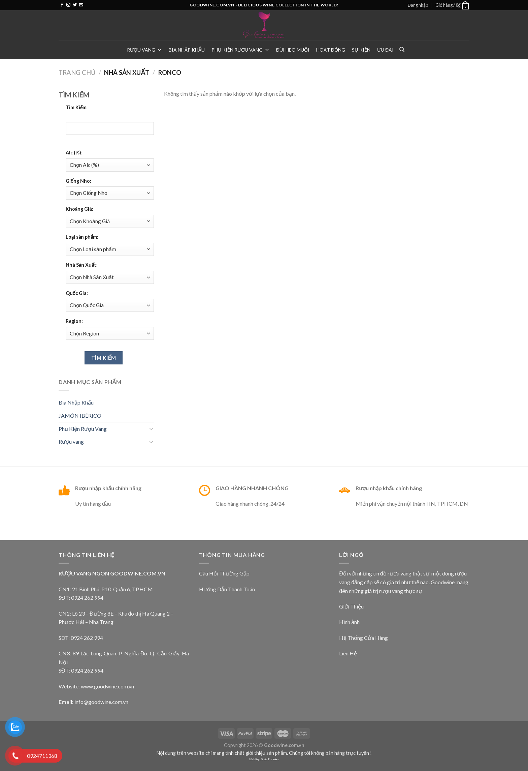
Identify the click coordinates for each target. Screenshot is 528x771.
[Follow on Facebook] (62, 5)
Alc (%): (74, 152)
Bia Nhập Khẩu (187, 50)
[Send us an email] (81, 5)
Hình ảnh (349, 622)
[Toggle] (151, 428)
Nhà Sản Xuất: (82, 265)
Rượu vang (144, 50)
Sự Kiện (361, 50)
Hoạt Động (330, 50)
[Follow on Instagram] (68, 5)
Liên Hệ (348, 653)
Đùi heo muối (292, 50)
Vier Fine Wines (271, 759)
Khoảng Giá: (79, 209)
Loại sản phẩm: (82, 237)
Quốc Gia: (77, 293)
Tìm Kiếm (76, 107)
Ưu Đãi (385, 50)
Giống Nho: (78, 181)
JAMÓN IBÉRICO (80, 415)
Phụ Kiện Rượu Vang (240, 50)
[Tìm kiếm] (401, 49)
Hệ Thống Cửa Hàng (363, 637)
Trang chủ (77, 72)
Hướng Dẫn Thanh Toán (227, 589)
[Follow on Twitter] (75, 5)
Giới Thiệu (351, 606)
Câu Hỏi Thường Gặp (224, 573)
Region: (74, 321)
